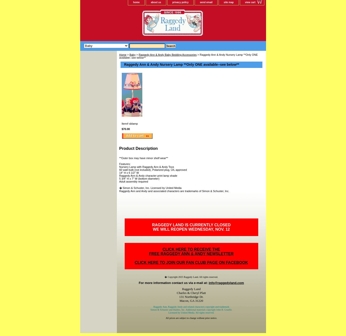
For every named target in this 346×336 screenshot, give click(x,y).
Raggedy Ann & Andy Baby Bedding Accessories (168, 54)
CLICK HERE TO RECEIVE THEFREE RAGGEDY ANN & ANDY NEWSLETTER (191, 251)
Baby (132, 54)
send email (206, 2)
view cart (250, 2)
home (136, 2)
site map (229, 2)
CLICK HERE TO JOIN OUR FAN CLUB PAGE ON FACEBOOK (191, 262)
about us (156, 2)
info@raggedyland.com (226, 283)
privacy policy (180, 2)
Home (122, 54)
